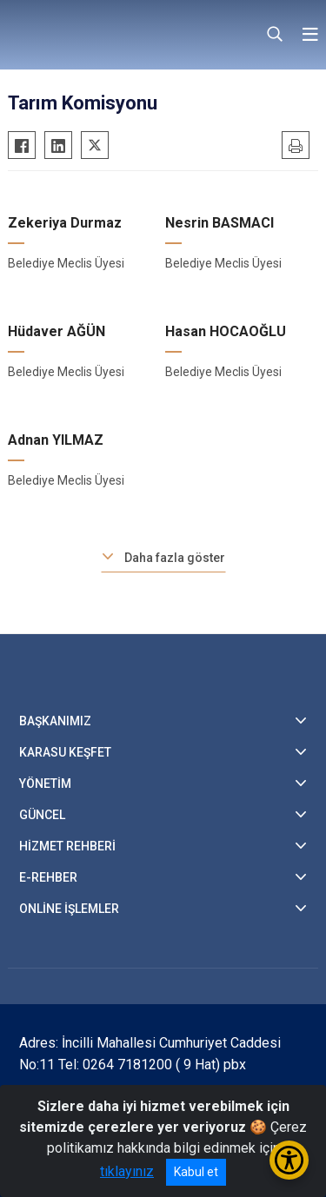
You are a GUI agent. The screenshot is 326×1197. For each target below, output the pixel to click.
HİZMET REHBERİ (67, 846)
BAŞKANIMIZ (55, 721)
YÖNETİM (45, 783)
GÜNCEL (42, 815)
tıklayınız (127, 1171)
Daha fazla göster (174, 558)
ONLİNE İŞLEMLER (69, 909)
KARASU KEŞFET (65, 752)
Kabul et (196, 1172)
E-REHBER (48, 877)
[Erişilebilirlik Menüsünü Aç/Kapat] (289, 1160)
